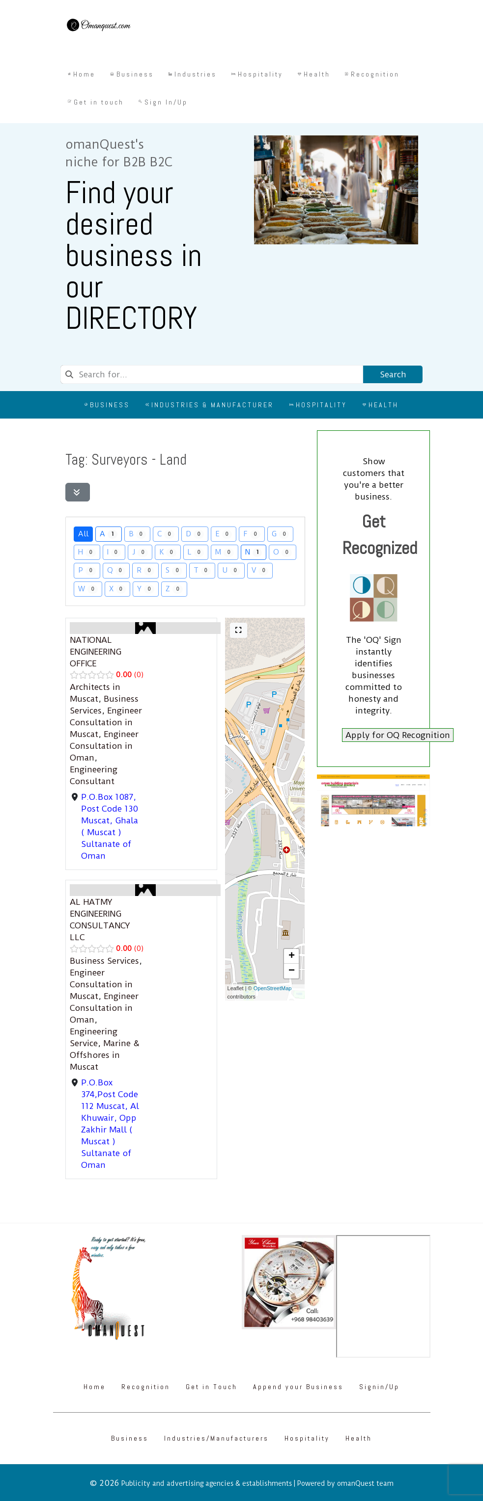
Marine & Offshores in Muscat (105, 1055)
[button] (291, 956)
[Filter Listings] (77, 492)
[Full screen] (239, 630)
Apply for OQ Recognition (397, 735)
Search (392, 374)
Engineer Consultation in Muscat (106, 722)
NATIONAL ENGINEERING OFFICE (95, 651)
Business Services (104, 961)
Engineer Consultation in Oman (104, 746)
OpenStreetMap (273, 988)
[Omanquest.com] (98, 26)
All (83, 533)
